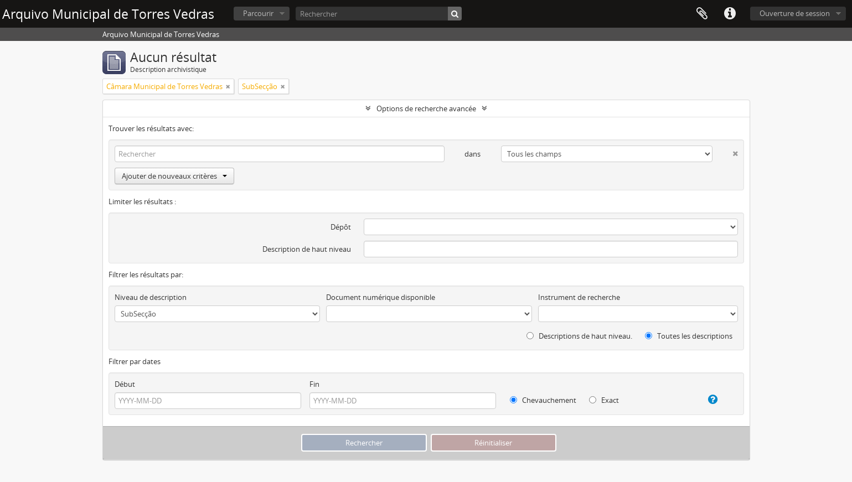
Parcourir (258, 13)
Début (125, 384)
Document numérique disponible (380, 297)
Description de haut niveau (306, 249)
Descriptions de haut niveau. (579, 336)
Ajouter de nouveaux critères (174, 176)
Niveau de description (151, 297)
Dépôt (341, 227)
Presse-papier (702, 14)
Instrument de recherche (579, 297)
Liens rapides (729, 14)
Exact (604, 400)
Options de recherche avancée (426, 108)
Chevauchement (543, 400)
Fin (314, 384)
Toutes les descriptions (688, 336)
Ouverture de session (795, 13)
